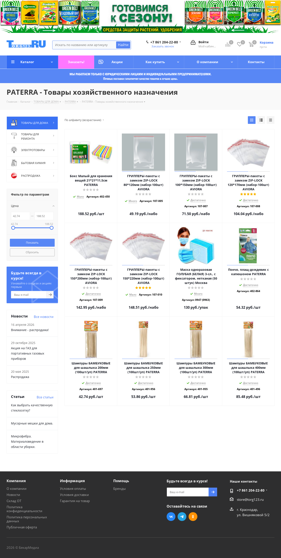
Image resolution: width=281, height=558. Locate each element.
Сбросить (32, 252)
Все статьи (45, 397)
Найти (123, 44)
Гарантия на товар (75, 501)
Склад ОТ (14, 501)
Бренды (119, 488)
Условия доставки (74, 494)
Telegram (182, 516)
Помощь (121, 480)
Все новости (44, 316)
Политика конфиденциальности (24, 509)
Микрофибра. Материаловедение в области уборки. (27, 441)
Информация (72, 480)
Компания (16, 480)
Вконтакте (171, 516)
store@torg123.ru (250, 499)
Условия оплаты (73, 488)
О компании (17, 488)
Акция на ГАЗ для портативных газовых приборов (27, 353)
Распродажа (20, 377)
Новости (13, 494)
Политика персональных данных (27, 519)
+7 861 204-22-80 (164, 42)
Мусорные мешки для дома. (32, 423)
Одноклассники (193, 516)
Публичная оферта (22, 527)
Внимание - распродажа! (30, 330)
